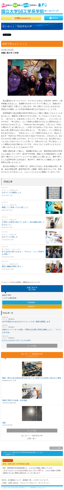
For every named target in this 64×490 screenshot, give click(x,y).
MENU (53, 18)
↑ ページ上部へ (56, 448)
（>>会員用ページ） (8, 454)
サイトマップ (44, 483)
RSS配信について (14, 480)
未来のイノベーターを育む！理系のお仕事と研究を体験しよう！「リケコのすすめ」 (32, 328)
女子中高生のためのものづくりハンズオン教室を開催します (32, 319)
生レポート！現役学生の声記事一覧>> (32, 437)
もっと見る (32, 346)
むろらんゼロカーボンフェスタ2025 (32, 338)
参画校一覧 (27, 480)
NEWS (4, 480)
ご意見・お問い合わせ (10, 483)
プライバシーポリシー (28, 483)
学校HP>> (32, 306)
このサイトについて (40, 480)
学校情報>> (32, 302)
